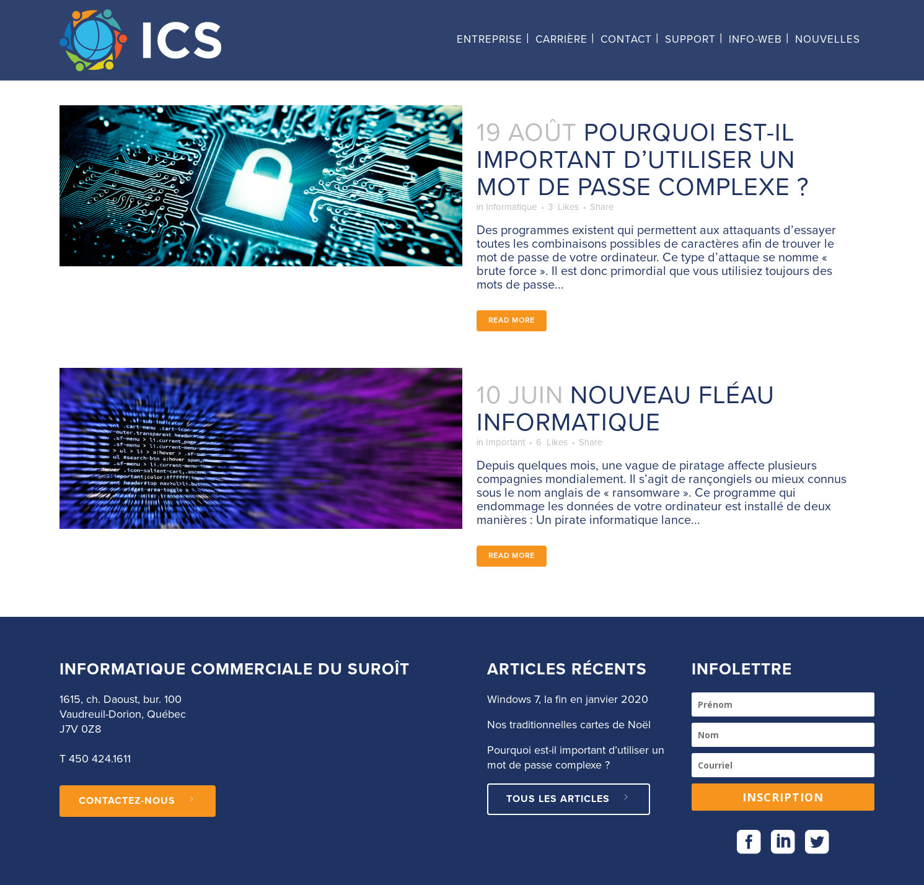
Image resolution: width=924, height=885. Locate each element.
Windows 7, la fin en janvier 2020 (567, 699)
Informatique (523, 210)
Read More (511, 326)
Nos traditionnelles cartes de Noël (569, 725)
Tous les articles (568, 799)
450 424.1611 (100, 759)
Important (515, 452)
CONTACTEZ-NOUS (137, 801)
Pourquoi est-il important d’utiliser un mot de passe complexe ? (643, 160)
